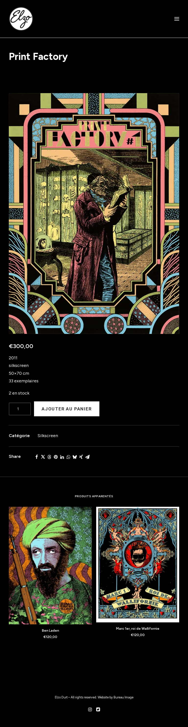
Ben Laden (50, 630)
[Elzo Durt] (21, 19)
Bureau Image (123, 697)
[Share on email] (87, 457)
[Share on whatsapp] (68, 457)
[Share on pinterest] (56, 457)
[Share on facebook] (36, 457)
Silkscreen (47, 435)
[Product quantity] (20, 409)
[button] (176, 19)
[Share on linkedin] (62, 457)
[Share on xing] (81, 457)
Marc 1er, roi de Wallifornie (137, 629)
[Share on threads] (49, 457)
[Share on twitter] (43, 457)
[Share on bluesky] (75, 457)
